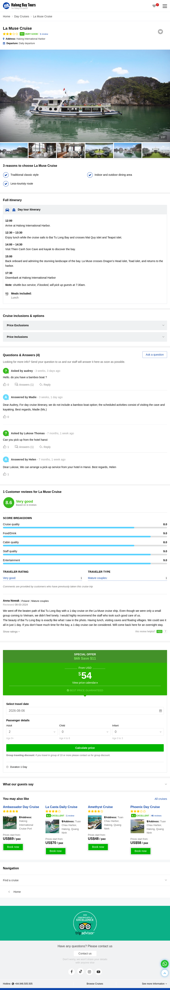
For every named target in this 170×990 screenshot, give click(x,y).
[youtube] (98, 971)
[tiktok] (80, 971)
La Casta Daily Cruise (62, 807)
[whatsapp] (165, 964)
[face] (71, 971)
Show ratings (10, 631)
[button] (166, 94)
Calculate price (85, 747)
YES (159, 631)
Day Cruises (21, 16)
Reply (45, 384)
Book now (13, 846)
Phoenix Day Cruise (145, 807)
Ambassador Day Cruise (21, 807)
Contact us (85, 953)
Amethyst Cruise (100, 807)
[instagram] (89, 971)
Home (6, 16)
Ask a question (155, 354)
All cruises (161, 798)
